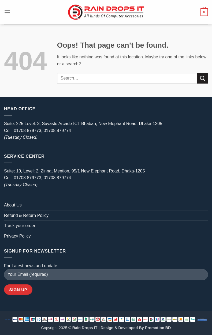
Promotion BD (158, 328)
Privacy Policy (17, 236)
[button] (7, 12)
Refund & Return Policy (26, 215)
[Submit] (202, 78)
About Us (13, 205)
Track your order (19, 225)
